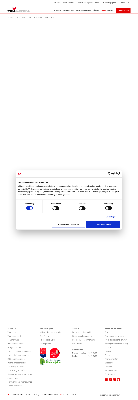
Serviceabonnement (83, 10)
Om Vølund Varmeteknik (64, 3)
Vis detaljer (111, 217)
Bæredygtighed (109, 3)
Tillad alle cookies (103, 224)
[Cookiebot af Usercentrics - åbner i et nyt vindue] (109, 174)
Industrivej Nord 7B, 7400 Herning (25, 393)
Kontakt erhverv (51, 393)
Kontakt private (69, 393)
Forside (17, 17)
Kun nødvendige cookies (68, 224)
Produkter (58, 10)
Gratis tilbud (123, 10)
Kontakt (110, 10)
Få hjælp (96, 10)
